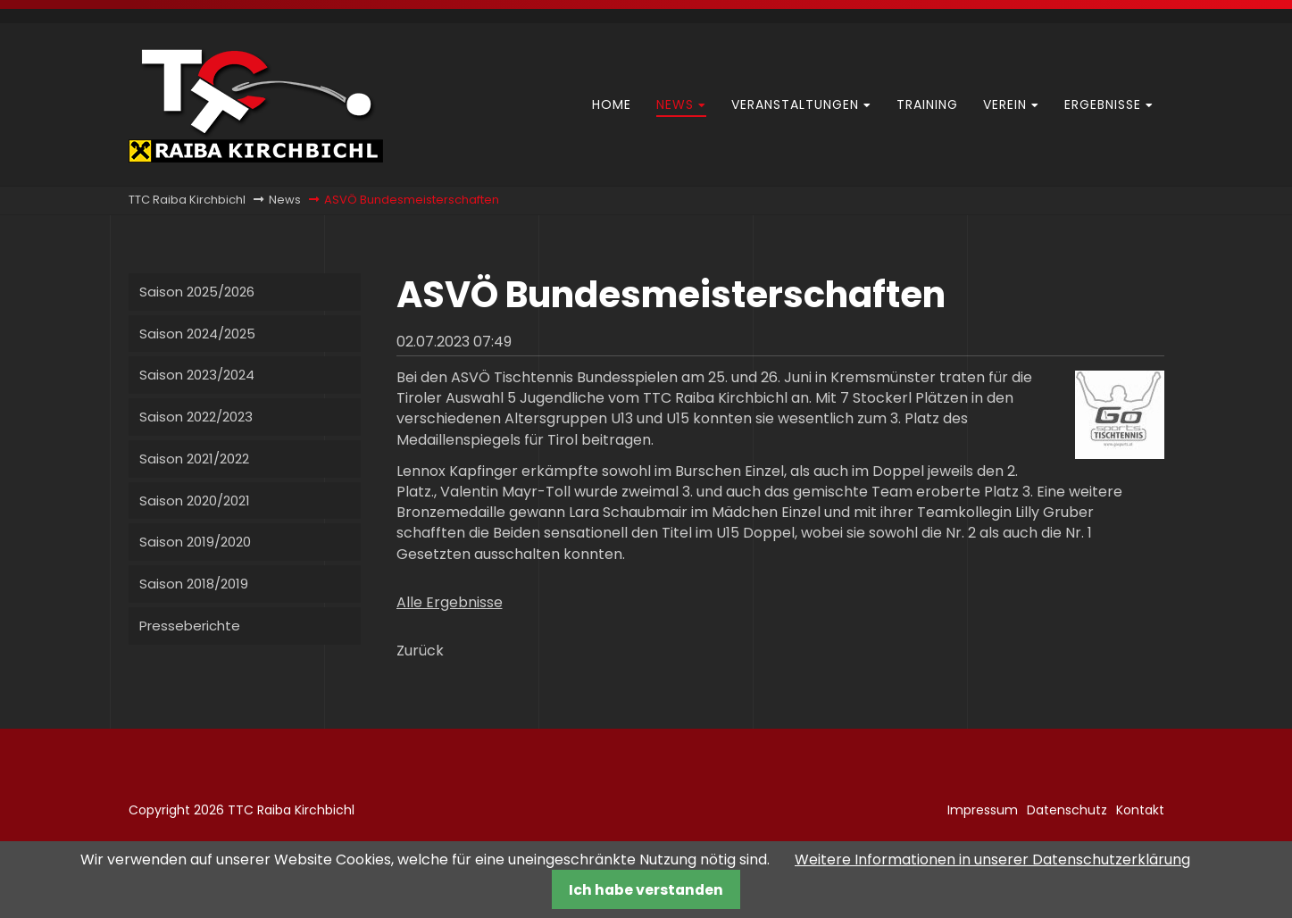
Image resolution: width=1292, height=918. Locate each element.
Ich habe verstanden (646, 890)
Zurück (420, 650)
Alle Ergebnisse (449, 602)
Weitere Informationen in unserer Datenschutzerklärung (992, 859)
